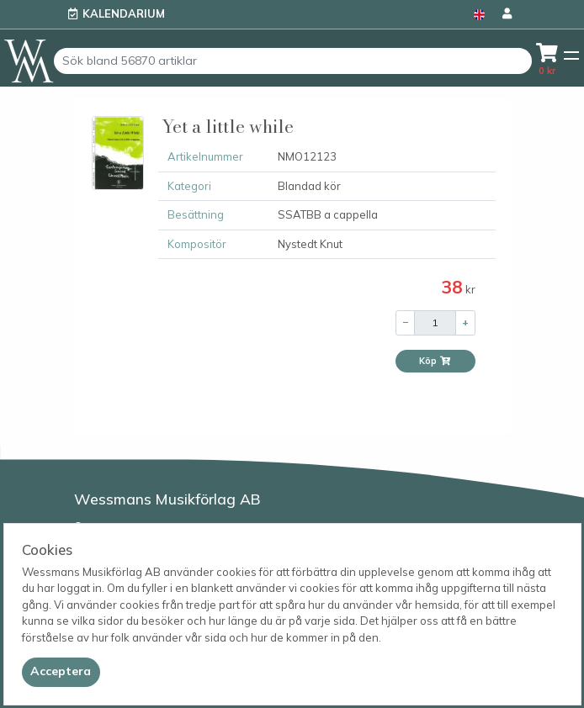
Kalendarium (123, 13)
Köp (435, 361)
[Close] (61, 672)
